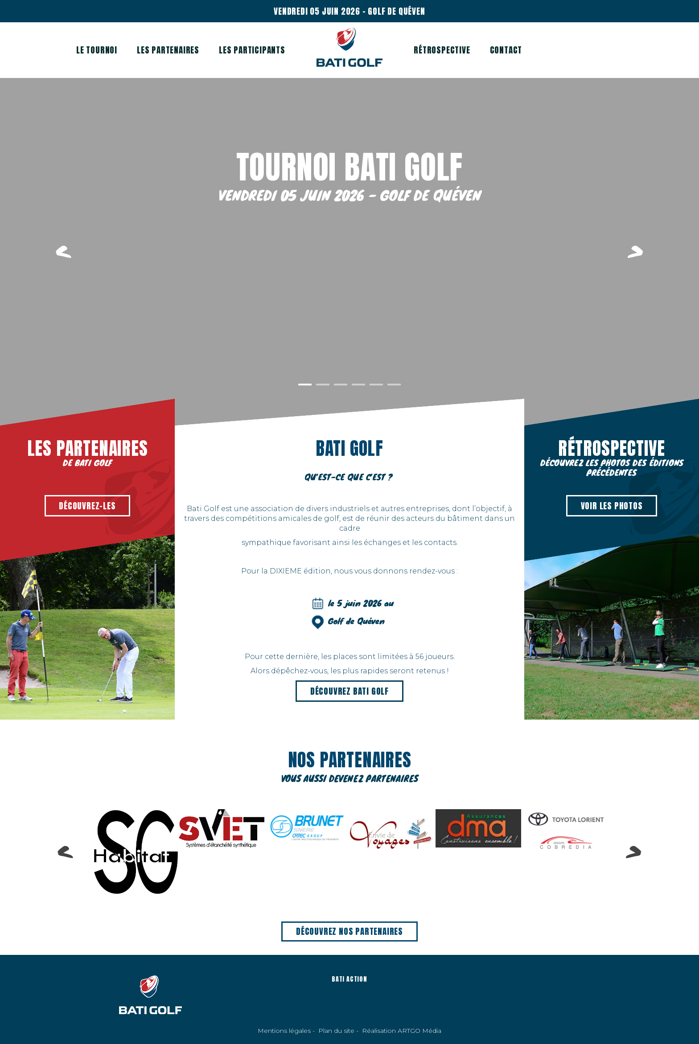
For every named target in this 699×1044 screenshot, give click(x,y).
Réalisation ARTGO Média (401, 1031)
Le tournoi (96, 50)
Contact (506, 50)
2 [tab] (322, 384)
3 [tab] (340, 384)
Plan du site (336, 1031)
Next (635, 252)
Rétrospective (442, 50)
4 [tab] (358, 384)
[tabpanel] (349, 252)
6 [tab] (394, 384)
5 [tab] (376, 384)
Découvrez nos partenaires (349, 931)
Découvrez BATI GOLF (349, 691)
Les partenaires (168, 50)
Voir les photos (612, 505)
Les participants (252, 50)
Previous (63, 252)
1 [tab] (305, 384)
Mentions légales (284, 1031)
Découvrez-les (87, 505)
